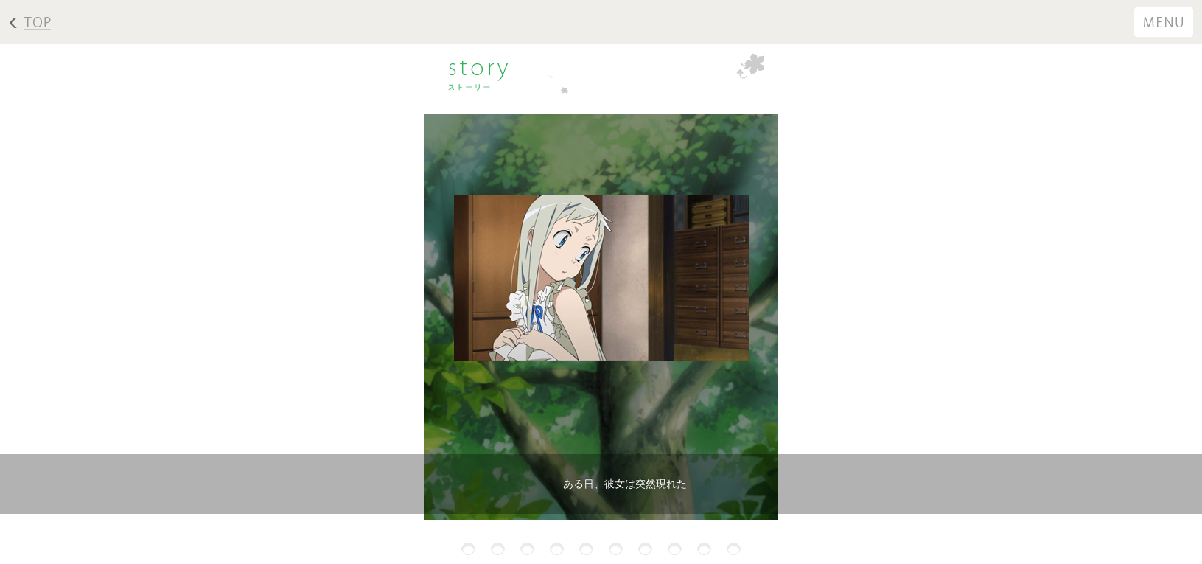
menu (1165, 22)
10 (734, 549)
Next (16, 355)
